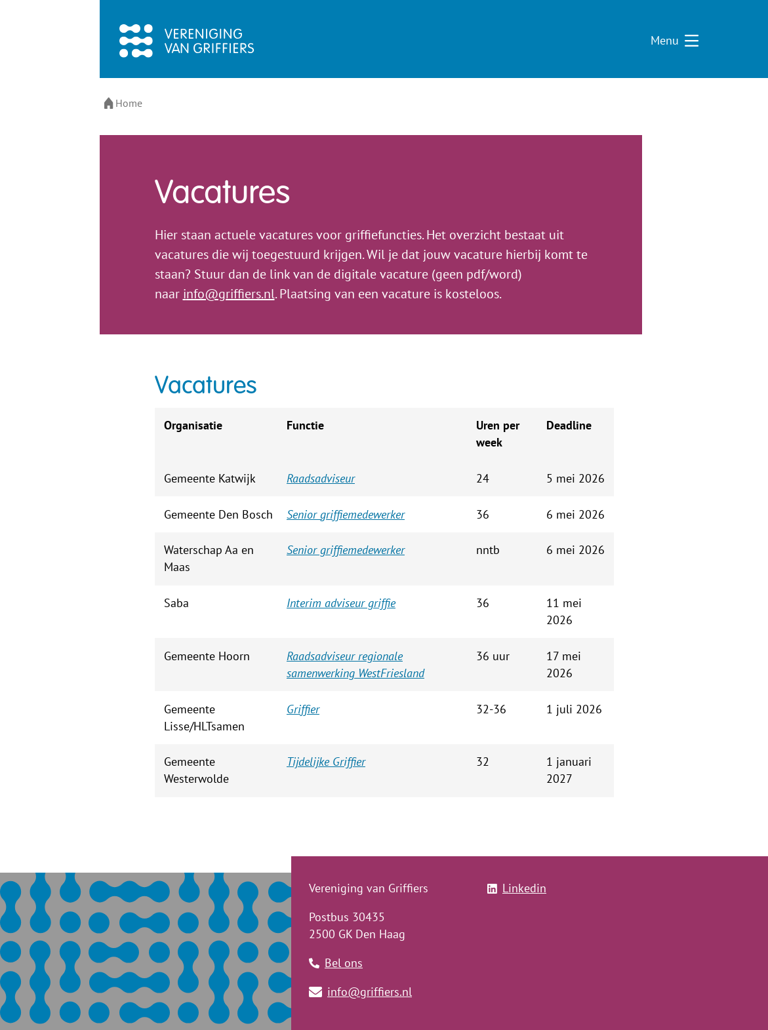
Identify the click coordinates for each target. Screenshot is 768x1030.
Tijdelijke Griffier (326, 761)
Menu (665, 40)
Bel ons (344, 962)
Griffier (303, 709)
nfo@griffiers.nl (230, 293)
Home (128, 102)
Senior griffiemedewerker (346, 514)
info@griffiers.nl (369, 991)
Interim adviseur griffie (341, 602)
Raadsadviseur (321, 478)
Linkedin (524, 888)
